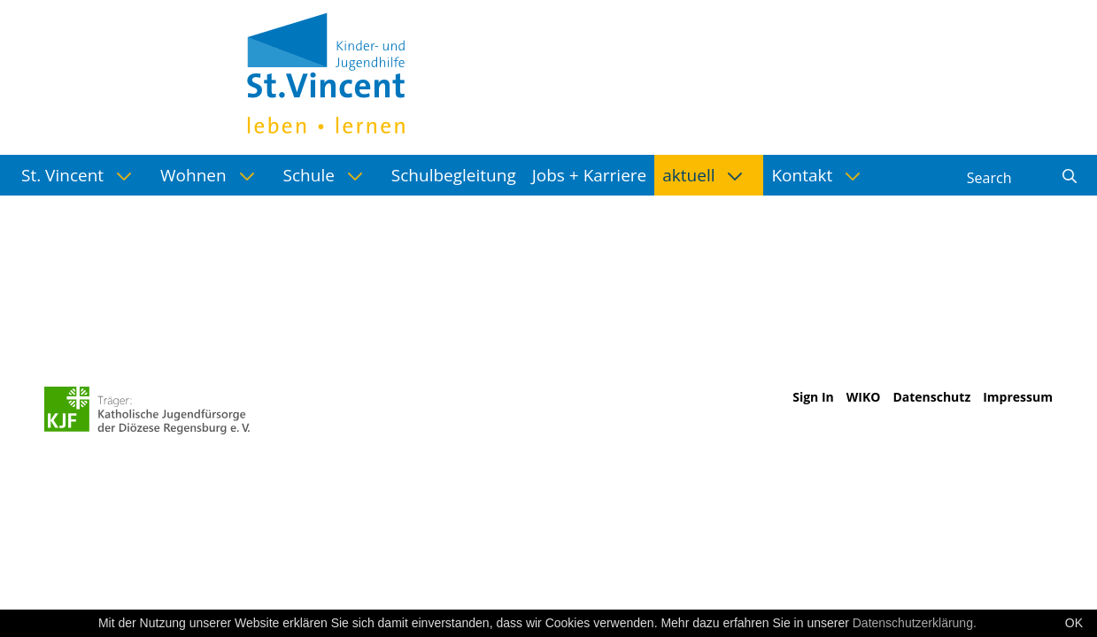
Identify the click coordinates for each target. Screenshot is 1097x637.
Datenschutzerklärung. (915, 623)
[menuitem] (82, 175)
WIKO (863, 396)
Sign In (813, 396)
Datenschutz (931, 396)
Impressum (1018, 396)
